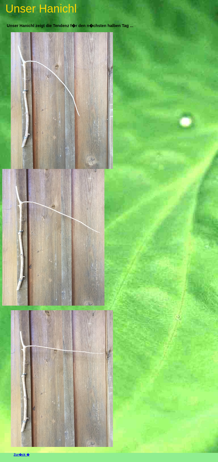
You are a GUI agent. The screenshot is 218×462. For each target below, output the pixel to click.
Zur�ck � (22, 454)
